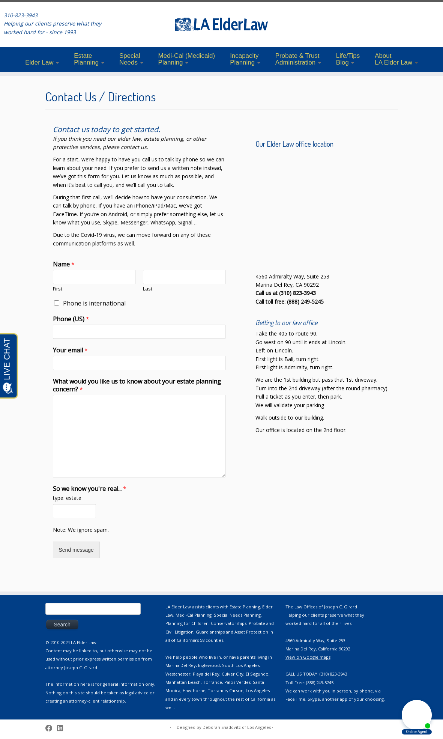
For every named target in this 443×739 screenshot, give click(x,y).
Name (64, 264)
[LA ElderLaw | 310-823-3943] (221, 24)
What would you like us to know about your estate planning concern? (137, 385)
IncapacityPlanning (245, 59)
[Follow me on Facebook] (51, 728)
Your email (70, 350)
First (57, 289)
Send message (76, 550)
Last (147, 289)
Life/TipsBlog (348, 59)
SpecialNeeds (131, 59)
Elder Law (42, 62)
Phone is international (94, 303)
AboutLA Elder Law (396, 59)
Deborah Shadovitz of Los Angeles (237, 727)
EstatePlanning (89, 59)
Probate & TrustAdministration (298, 59)
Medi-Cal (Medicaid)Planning (186, 59)
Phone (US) (71, 319)
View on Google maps (307, 657)
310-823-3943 (21, 15)
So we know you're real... (89, 489)
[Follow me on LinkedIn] (62, 728)
